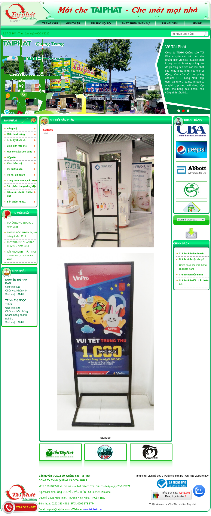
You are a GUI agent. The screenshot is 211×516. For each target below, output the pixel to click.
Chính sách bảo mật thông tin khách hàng (193, 267)
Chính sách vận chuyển (192, 259)
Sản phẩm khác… (17, 201)
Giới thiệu (73, 23)
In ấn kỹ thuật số (16, 140)
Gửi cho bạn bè (174, 475)
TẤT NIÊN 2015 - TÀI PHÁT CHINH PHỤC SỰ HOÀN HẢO (21, 255)
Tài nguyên (170, 23)
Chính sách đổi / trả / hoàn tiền (194, 282)
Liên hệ (197, 23)
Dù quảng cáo (15, 169)
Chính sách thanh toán (192, 253)
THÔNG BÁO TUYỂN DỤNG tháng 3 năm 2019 (22, 234)
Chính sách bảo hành (191, 274)
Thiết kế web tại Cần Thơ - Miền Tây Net (172, 504)
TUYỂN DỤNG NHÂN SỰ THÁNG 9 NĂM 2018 (20, 244)
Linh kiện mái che (17, 146)
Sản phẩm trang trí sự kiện (22, 186)
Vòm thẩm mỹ (14, 163)
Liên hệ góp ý (155, 475)
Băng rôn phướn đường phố (20, 194)
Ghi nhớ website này (196, 475)
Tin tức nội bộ (101, 23)
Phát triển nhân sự (136, 23)
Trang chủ (50, 23)
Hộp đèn (11, 157)
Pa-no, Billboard (16, 174)
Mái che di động (16, 134)
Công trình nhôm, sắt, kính (22, 180)
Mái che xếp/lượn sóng (19, 151)
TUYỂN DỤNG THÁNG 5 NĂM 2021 (20, 225)
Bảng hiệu (12, 128)
